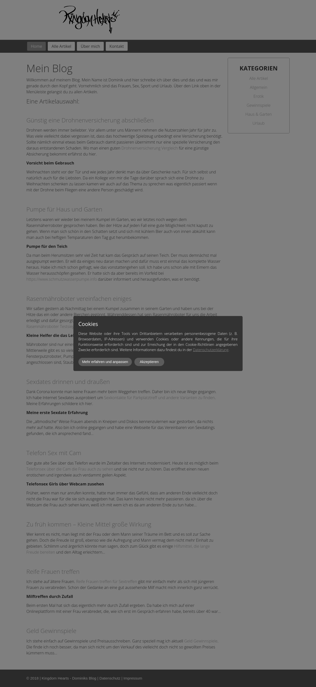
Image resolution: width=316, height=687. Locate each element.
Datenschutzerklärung (210, 349)
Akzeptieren (149, 362)
